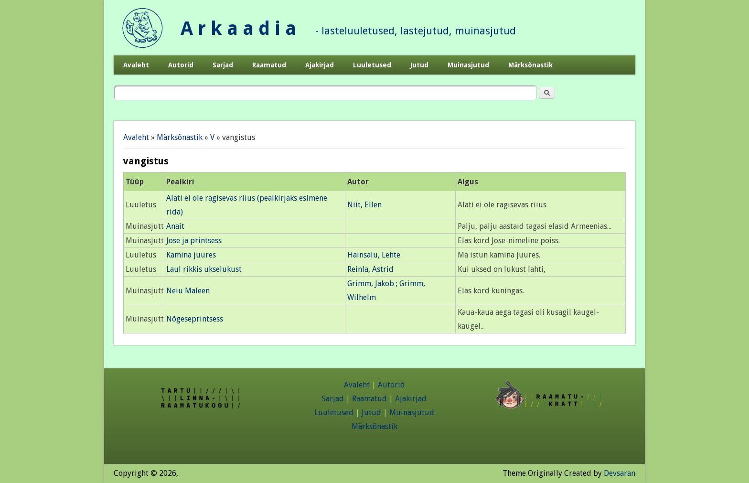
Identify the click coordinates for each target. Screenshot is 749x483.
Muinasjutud (468, 65)
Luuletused (372, 65)
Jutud (419, 65)
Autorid (180, 65)
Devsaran (619, 473)
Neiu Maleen (188, 290)
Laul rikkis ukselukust (204, 269)
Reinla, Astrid (370, 269)
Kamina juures (191, 254)
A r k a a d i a (238, 28)
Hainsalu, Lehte (373, 254)
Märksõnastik (530, 65)
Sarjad (223, 65)
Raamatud (269, 65)
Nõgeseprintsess (194, 318)
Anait (175, 226)
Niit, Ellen (364, 204)
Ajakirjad (319, 65)
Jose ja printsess (194, 240)
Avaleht (136, 65)
